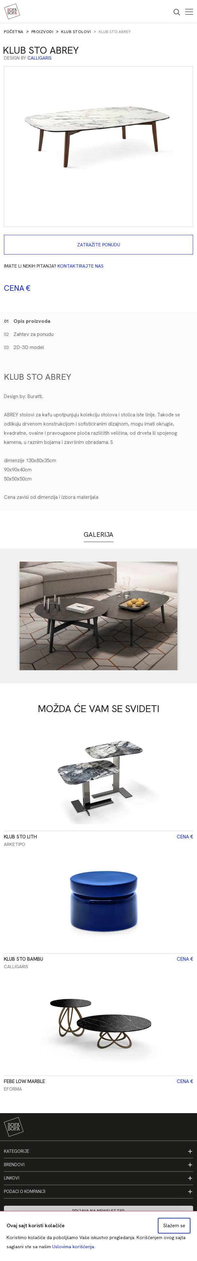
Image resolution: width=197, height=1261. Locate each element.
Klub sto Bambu (23, 959)
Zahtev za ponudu (29, 334)
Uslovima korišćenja (73, 1247)
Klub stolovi (76, 31)
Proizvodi (42, 31)
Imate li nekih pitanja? (54, 266)
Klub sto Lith (20, 836)
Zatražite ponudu (98, 245)
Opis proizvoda (27, 321)
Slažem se (174, 1225)
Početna (14, 31)
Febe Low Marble (24, 1081)
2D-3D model (24, 347)
